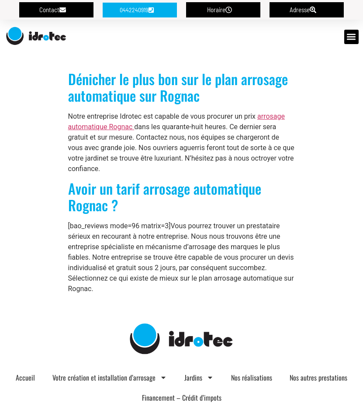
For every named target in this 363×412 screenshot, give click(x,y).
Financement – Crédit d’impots (181, 397)
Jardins (199, 377)
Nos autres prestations (318, 377)
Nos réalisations (251, 377)
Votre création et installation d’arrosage (109, 377)
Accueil (25, 377)
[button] (351, 37)
